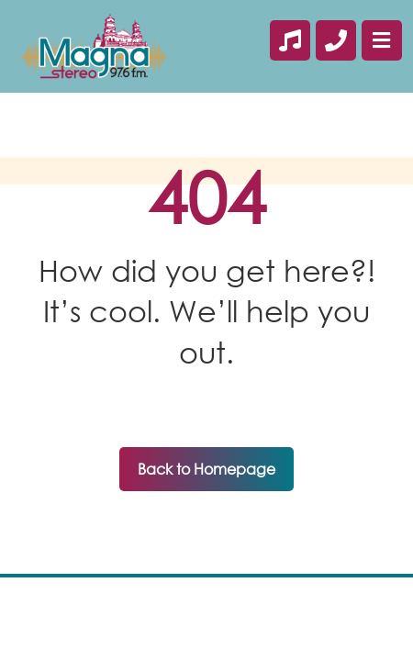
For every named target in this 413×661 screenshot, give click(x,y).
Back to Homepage (206, 469)
